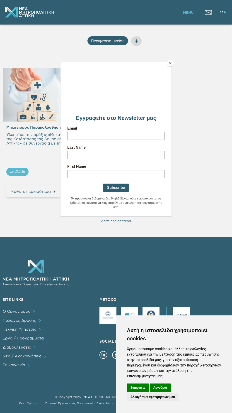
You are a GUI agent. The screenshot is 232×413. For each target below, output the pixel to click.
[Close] (170, 63)
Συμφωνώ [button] (137, 387)
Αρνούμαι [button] (160, 387)
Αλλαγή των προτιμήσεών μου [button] (152, 397)
